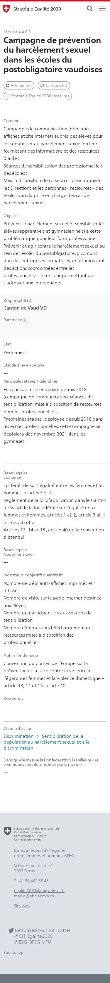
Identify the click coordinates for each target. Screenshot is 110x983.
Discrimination (18, 736)
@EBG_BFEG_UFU (32, 942)
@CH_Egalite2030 (33, 936)
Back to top (13, 952)
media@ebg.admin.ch (34, 895)
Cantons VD (53, 85)
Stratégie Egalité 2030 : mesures (37, 95)
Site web (22, 905)
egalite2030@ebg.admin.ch (39, 890)
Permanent (18, 85)
